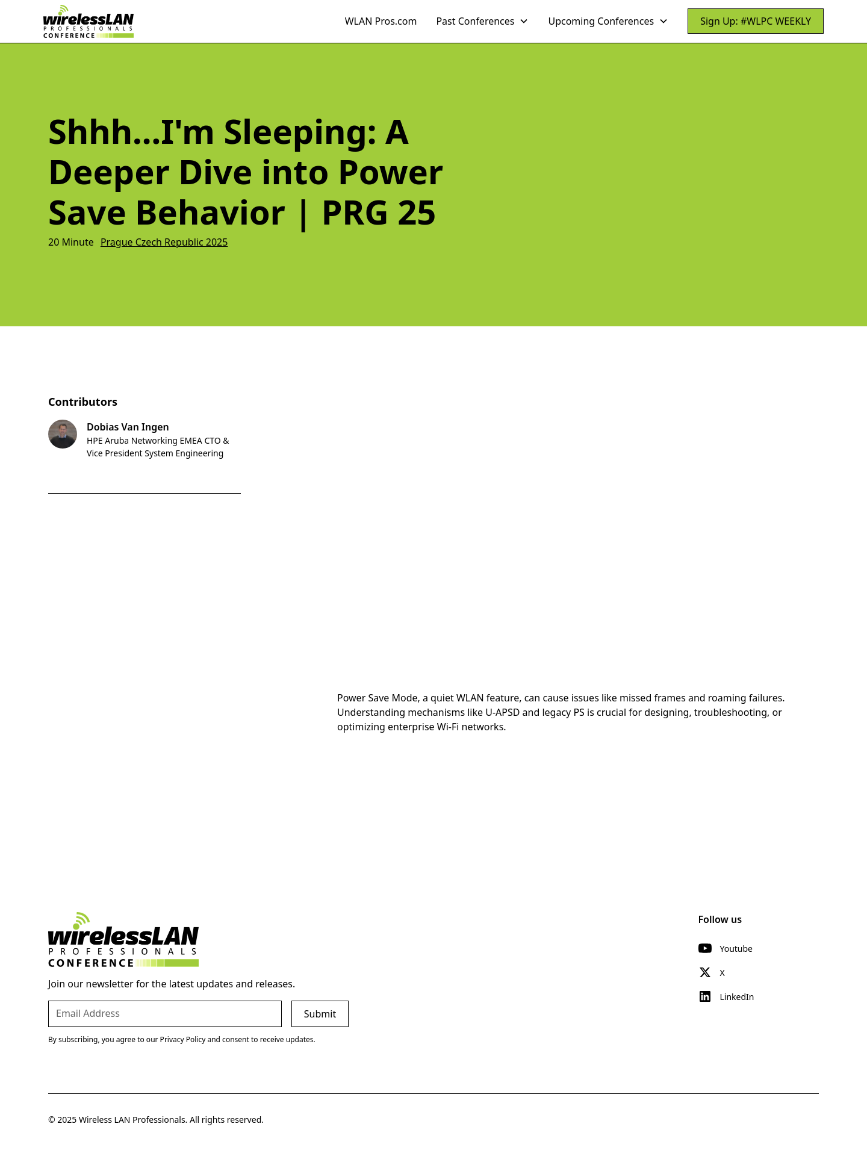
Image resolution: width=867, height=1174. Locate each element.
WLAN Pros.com (381, 21)
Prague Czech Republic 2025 (164, 242)
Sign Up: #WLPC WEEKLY (755, 21)
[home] (88, 21)
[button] (482, 21)
